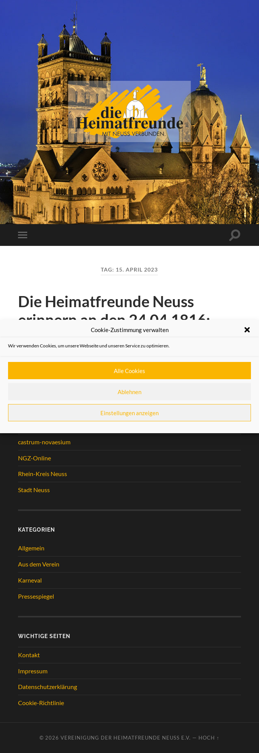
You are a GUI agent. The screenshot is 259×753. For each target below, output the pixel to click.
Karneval (30, 580)
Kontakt (29, 654)
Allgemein (31, 548)
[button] (247, 330)
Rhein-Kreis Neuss (42, 473)
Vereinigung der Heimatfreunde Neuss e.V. (126, 738)
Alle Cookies (129, 370)
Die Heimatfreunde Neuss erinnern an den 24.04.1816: (114, 310)
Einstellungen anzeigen (129, 412)
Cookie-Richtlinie (41, 702)
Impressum (33, 670)
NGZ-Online (34, 458)
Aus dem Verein (38, 564)
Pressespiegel (36, 596)
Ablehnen (129, 391)
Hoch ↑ (208, 738)
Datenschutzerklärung (47, 686)
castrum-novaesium (44, 441)
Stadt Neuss (34, 489)
